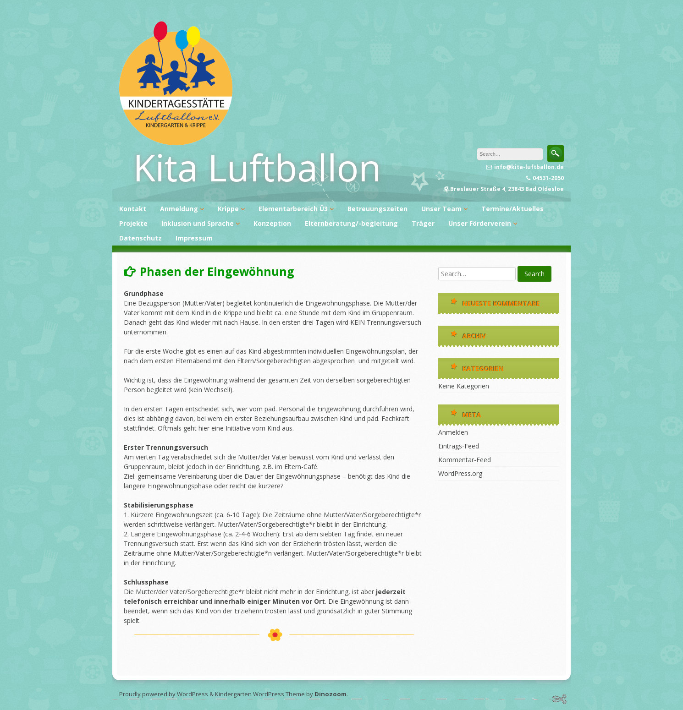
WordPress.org (460, 473)
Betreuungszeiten (377, 208)
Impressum (194, 238)
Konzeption (272, 223)
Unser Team (441, 208)
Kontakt (132, 208)
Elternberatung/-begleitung (351, 223)
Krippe (228, 208)
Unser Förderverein (479, 223)
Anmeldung (179, 208)
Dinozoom (330, 694)
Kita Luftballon (257, 167)
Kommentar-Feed (464, 459)
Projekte (133, 223)
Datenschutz (140, 238)
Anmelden (453, 432)
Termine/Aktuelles (512, 208)
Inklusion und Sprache (197, 223)
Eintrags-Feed (458, 446)
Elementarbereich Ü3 (293, 208)
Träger (423, 223)
